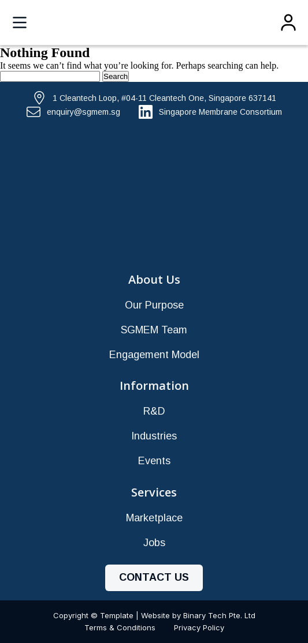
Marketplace (154, 518)
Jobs (154, 542)
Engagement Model (154, 354)
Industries (154, 436)
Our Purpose (154, 305)
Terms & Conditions (119, 627)
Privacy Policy (199, 627)
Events (154, 461)
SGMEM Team (154, 330)
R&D (154, 411)
